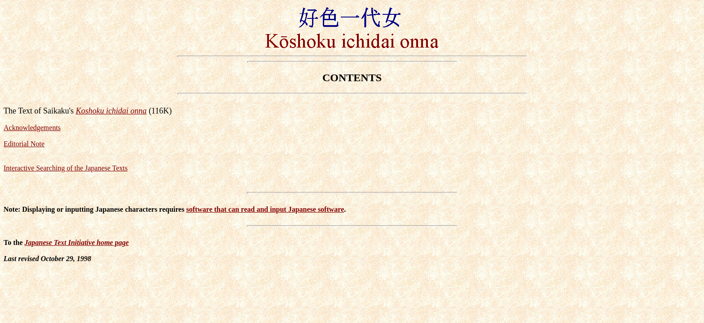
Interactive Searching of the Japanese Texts (66, 168)
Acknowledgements (32, 127)
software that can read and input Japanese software (265, 209)
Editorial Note (24, 144)
